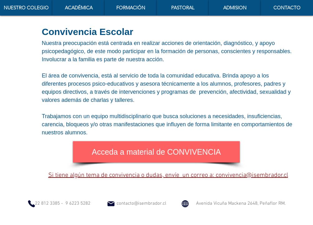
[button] (78, 8)
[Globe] (185, 204)
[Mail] (111, 204)
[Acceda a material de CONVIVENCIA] (156, 151)
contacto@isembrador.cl (141, 203)
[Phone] (31, 204)
